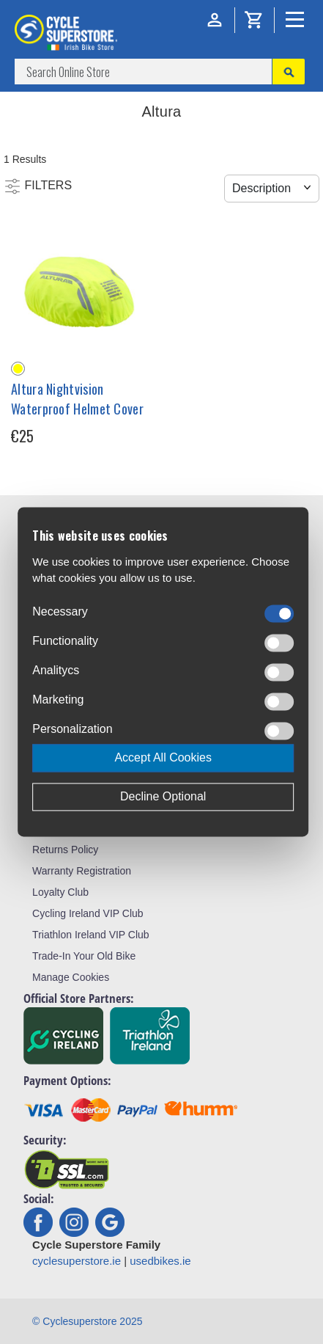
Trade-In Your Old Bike (83, 956)
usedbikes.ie (160, 1260)
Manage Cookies (70, 977)
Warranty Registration (81, 871)
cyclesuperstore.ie (76, 1260)
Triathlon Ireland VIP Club (90, 935)
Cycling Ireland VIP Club (87, 913)
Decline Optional (163, 797)
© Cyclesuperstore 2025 (87, 1321)
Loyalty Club (60, 892)
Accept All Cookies (163, 758)
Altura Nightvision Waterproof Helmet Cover (77, 398)
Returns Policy (65, 849)
